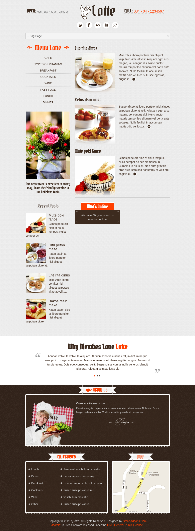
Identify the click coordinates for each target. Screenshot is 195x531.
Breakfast (48, 70)
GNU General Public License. (125, 525)
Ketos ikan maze (88, 100)
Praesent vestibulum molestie (81, 469)
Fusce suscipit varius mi (78, 490)
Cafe (48, 57)
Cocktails (48, 76)
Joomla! (56, 525)
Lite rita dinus (86, 48)
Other (34, 504)
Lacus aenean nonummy (78, 476)
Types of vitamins (48, 64)
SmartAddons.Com (134, 521)
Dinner (48, 102)
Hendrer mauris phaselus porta (82, 483)
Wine (48, 83)
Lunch (48, 96)
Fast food (48, 89)
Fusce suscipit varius (76, 504)
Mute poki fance (88, 151)
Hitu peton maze (57, 247)
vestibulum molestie (75, 497)
